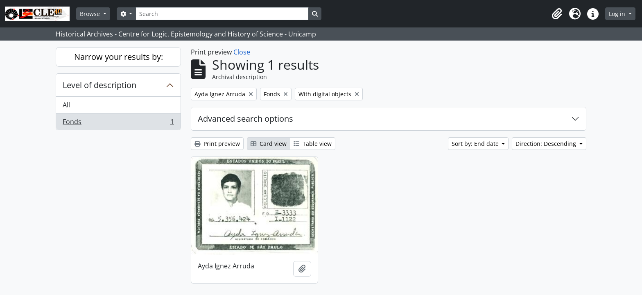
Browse (91, 14)
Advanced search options (245, 118)
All (66, 104)
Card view (269, 144)
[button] (557, 14)
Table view (313, 144)
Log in (618, 14)
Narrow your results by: (118, 56)
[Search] (222, 13)
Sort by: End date (476, 144)
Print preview (217, 144)
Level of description (99, 85)
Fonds (118, 123)
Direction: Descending (546, 144)
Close (241, 52)
